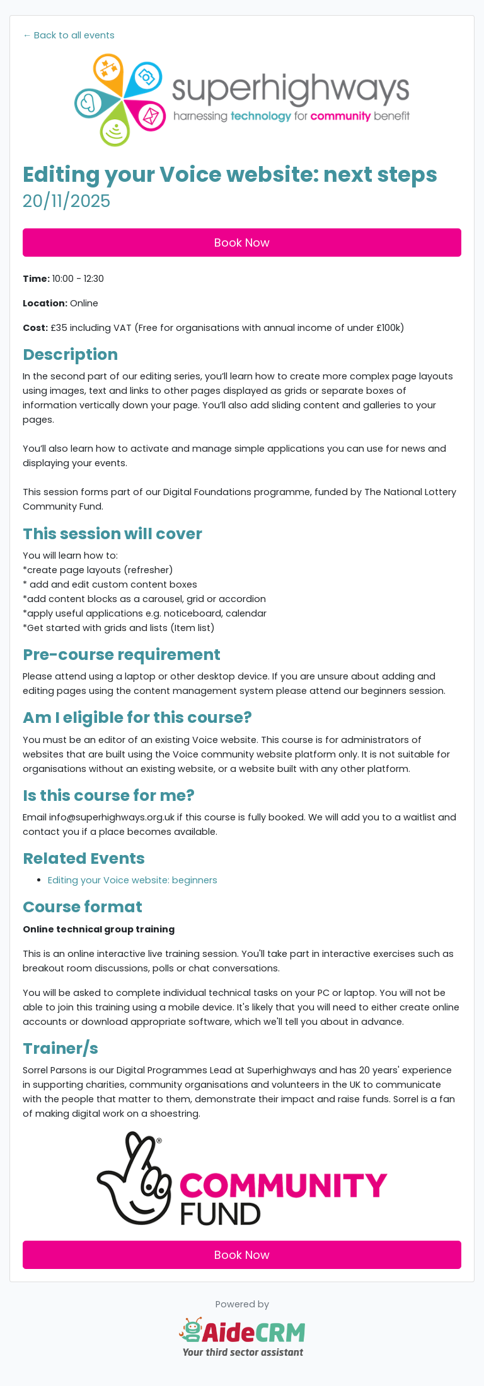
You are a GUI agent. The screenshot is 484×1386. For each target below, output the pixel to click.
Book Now (242, 242)
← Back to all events (69, 35)
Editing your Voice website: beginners (132, 880)
